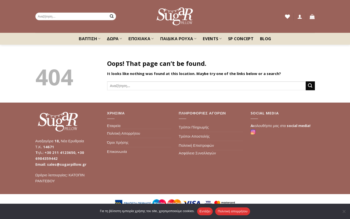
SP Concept (241, 38)
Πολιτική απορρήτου (232, 211)
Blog (265, 38)
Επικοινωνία (117, 151)
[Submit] (112, 16)
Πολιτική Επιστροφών (196, 145)
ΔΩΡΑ (114, 38)
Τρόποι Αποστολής (194, 136)
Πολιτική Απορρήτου (123, 133)
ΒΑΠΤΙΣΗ (89, 38)
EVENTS (212, 38)
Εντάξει (205, 211)
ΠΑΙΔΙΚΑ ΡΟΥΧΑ (178, 38)
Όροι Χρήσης (118, 142)
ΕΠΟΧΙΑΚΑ (141, 38)
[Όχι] (343, 213)
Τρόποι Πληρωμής (194, 127)
